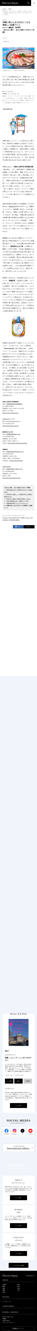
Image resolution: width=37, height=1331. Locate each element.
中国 (18, 1288)
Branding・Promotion (10, 1312)
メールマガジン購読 (18, 1265)
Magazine (5, 1297)
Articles (5, 1280)
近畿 (3, 1288)
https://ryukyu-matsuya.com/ (10, 413)
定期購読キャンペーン (18, 1328)
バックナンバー (6, 1301)
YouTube (30, 1134)
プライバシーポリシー (8, 1322)
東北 (18, 1284)
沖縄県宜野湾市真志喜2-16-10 (15, 451)
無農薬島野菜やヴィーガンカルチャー (17, 503)
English (30, 1276)
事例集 (4, 1318)
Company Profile (8, 1306)
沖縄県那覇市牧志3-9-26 (13, 434)
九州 (18, 1290)
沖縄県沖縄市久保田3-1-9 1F (14, 469)
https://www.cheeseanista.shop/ (11, 478)
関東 (3, 1286)
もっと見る (9, 1081)
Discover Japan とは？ (8, 1317)
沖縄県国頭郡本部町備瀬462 (14, 404)
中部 (18, 1286)
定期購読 (28, 1081)
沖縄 (3, 1292)
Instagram (14, 1134)
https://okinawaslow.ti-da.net (10, 426)
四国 (3, 1290)
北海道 (4, 1284)
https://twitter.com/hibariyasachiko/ (17, 443)
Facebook (6, 1134)
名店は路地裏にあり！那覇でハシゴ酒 (17, 501)
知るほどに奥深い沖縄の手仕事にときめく (19, 499)
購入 (18, 1081)
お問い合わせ (6, 1320)
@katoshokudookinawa (16, 460)
